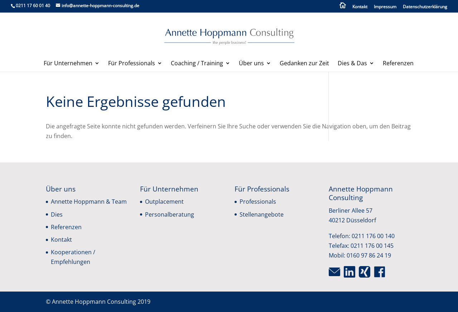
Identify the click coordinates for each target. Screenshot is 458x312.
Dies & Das (352, 64)
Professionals (258, 201)
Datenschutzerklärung (425, 7)
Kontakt (359, 7)
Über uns (251, 64)
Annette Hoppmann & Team (89, 201)
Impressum (385, 7)
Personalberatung (169, 214)
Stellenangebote (262, 214)
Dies (57, 214)
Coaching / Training (197, 64)
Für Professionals (131, 64)
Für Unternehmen (68, 64)
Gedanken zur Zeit (304, 64)
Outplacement (164, 201)
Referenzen (398, 64)
